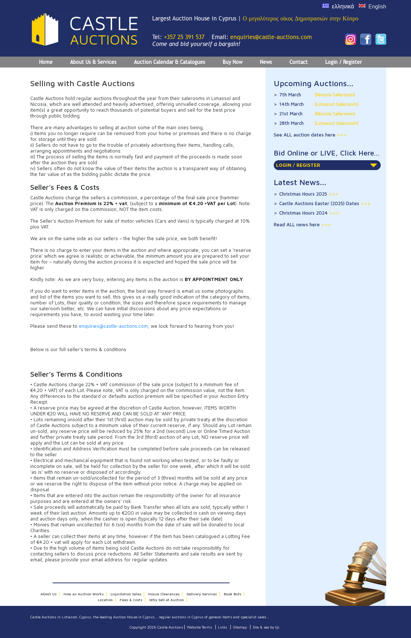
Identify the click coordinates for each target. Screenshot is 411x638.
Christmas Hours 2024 (309, 213)
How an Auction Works (84, 594)
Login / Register (343, 62)
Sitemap (240, 627)
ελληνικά (343, 6)
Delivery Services (202, 594)
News (266, 62)
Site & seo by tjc (266, 627)
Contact (298, 62)
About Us (49, 594)
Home (46, 62)
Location (105, 599)
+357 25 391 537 (184, 37)
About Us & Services (93, 62)
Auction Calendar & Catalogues (169, 62)
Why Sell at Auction (166, 599)
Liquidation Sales (126, 594)
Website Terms (199, 627)
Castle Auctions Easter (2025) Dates (324, 203)
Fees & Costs (131, 599)
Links (222, 627)
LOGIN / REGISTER (326, 165)
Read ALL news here (297, 224)
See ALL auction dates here (305, 135)
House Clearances (164, 594)
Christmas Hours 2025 (308, 194)
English (377, 6)
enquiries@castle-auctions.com (271, 37)
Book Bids (232, 594)
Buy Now (232, 62)
